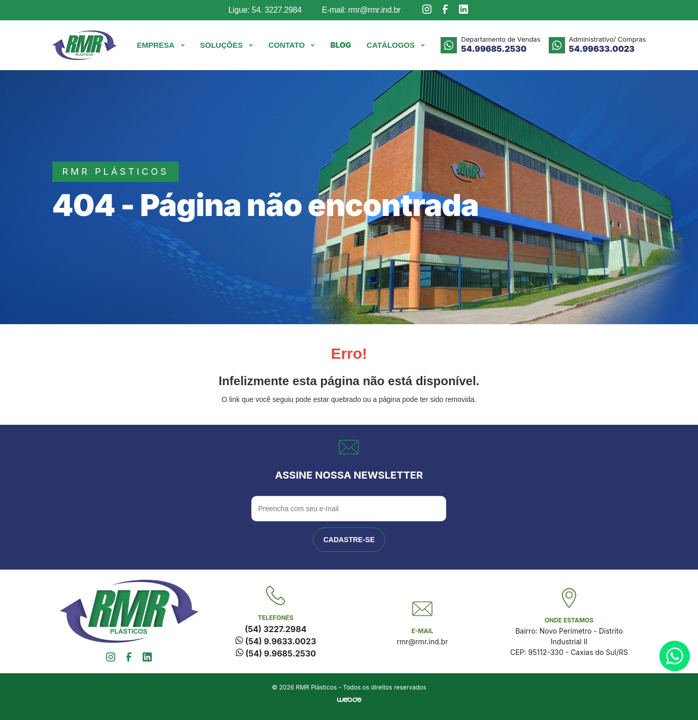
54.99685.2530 (493, 49)
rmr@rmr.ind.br (422, 641)
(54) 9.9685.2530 (276, 653)
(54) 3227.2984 (275, 629)
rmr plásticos (115, 171)
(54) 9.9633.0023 (275, 641)
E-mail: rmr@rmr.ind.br (361, 10)
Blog (340, 45)
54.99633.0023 (602, 49)
